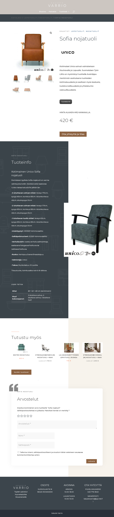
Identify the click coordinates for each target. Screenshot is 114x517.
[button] (51, 33)
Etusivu (42, 12)
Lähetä (91, 461)
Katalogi (16, 18)
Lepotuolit (30, 18)
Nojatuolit (45, 18)
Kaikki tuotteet (21, 372)
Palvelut (52, 12)
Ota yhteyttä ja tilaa (73, 134)
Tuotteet (63, 12)
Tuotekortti (65, 101)
